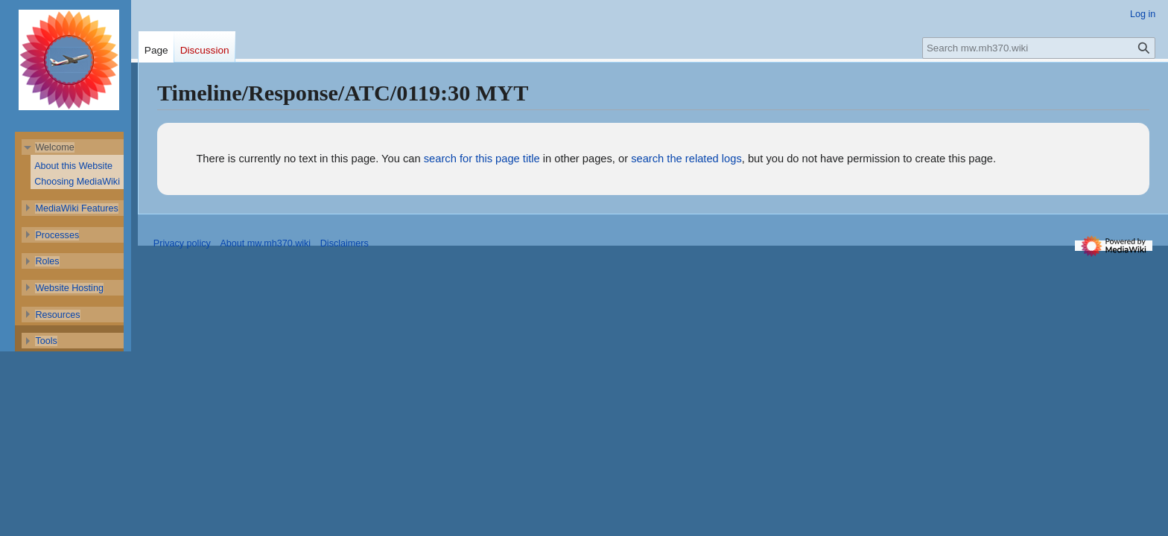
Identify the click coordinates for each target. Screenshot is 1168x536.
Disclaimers (344, 243)
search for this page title (482, 159)
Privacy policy (182, 243)
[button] (54, 147)
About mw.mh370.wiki (265, 243)
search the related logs (686, 159)
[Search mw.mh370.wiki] (1039, 48)
